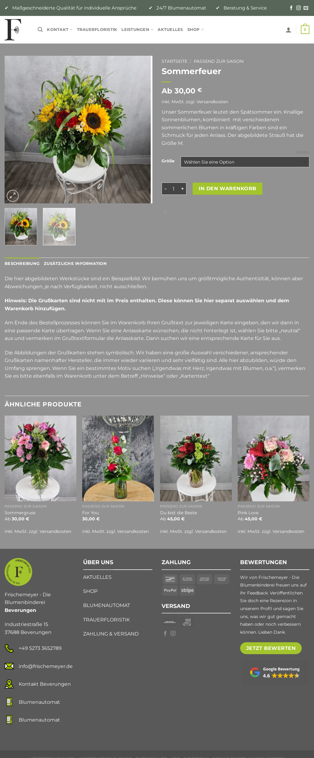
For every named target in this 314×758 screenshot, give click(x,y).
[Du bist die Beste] (196, 458)
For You (90, 512)
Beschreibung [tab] (22, 263)
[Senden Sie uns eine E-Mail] (306, 8)
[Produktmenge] (173, 189)
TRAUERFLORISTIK (106, 620)
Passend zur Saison (218, 61)
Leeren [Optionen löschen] (302, 152)
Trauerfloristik (97, 29)
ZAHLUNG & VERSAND (111, 634)
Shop (195, 29)
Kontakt (59, 29)
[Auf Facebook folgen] (291, 8)
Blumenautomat (39, 702)
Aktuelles (170, 29)
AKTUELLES (97, 577)
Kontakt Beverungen (45, 684)
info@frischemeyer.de (46, 666)
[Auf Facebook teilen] (165, 213)
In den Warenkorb (227, 188)
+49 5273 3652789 (40, 648)
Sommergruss (20, 512)
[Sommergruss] (40, 458)
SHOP (90, 591)
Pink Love (248, 512)
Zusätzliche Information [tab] (75, 263)
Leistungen (137, 29)
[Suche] (40, 30)
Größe (168, 161)
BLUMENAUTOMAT (106, 605)
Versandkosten (212, 101)
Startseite (174, 61)
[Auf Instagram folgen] (298, 8)
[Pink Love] (273, 458)
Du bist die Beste (178, 512)
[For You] (118, 458)
